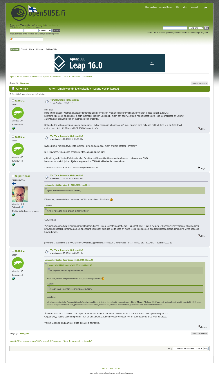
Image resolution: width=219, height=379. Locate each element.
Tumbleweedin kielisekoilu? (64, 100)
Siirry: (170, 349)
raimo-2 (20, 100)
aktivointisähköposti (23, 27)
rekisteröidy (53, 25)
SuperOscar (22, 176)
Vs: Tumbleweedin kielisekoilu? (66, 136)
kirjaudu (41, 25)
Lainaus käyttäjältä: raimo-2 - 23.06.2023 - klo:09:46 (67, 185)
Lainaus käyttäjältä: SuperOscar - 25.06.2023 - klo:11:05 (69, 260)
